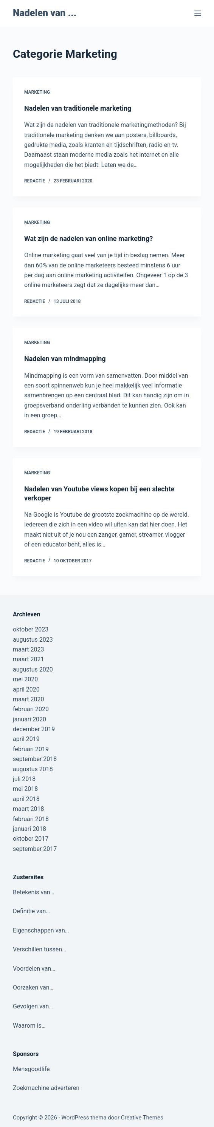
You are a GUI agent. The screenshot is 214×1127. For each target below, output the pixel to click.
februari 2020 (31, 709)
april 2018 (26, 799)
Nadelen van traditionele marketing (77, 108)
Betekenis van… (33, 892)
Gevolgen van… (33, 1006)
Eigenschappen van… (41, 930)
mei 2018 (25, 788)
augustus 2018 (33, 769)
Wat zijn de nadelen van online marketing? (88, 238)
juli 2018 (24, 779)
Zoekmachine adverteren (46, 1087)
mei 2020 (25, 679)
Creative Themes (142, 1117)
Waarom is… (29, 1025)
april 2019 (26, 739)
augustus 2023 (33, 639)
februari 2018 (31, 819)
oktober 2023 (30, 629)
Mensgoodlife (31, 1069)
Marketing (37, 92)
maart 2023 (28, 649)
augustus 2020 (33, 669)
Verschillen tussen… (39, 949)
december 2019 (34, 729)
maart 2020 (28, 699)
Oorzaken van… (33, 987)
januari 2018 (29, 828)
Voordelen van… (34, 968)
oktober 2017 (30, 838)
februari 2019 (31, 749)
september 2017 (35, 848)
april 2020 (26, 689)
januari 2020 (29, 719)
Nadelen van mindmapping (65, 359)
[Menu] (197, 13)
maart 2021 (28, 659)
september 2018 (35, 759)
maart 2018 (28, 808)
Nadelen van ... (44, 13)
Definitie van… (31, 911)
